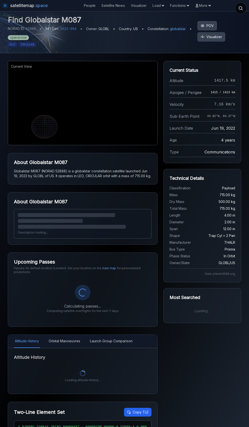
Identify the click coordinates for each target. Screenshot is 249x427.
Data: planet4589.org (220, 274)
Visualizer (139, 5)
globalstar (178, 29)
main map (109, 268)
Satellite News (113, 5)
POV (207, 26)
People (90, 5)
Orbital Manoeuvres (64, 341)
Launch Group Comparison (111, 341)
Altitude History (27, 341)
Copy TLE (138, 412)
